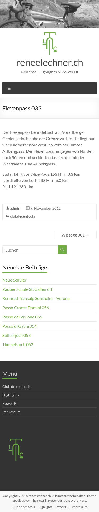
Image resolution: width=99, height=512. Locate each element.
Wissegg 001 (76, 234)
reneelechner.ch (49, 62)
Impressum (11, 412)
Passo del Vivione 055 (22, 316)
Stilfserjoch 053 (16, 335)
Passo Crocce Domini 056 (25, 307)
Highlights (10, 395)
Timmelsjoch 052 (17, 344)
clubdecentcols (22, 216)
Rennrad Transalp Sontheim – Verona (36, 298)
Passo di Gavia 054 (19, 325)
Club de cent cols (16, 386)
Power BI (9, 403)
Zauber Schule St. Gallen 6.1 (27, 289)
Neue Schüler (14, 279)
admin (15, 208)
